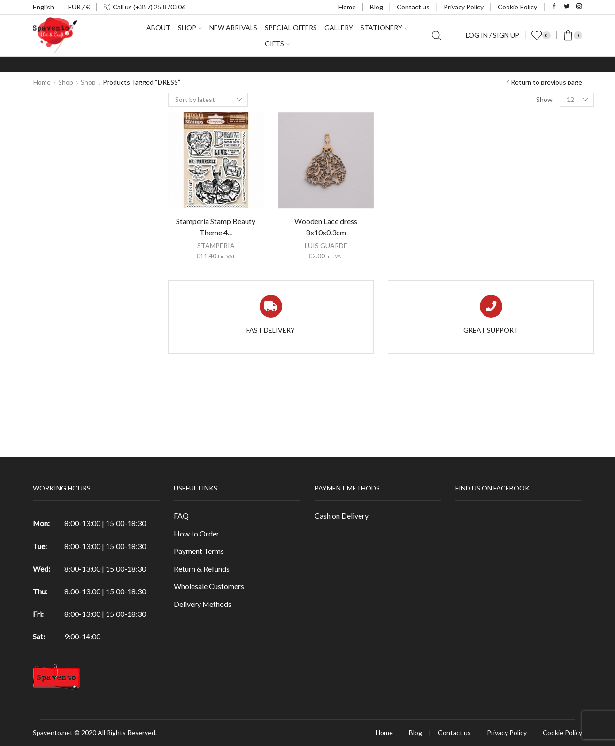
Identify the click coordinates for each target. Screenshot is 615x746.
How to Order (196, 533)
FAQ (181, 515)
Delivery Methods (202, 603)
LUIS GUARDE (326, 245)
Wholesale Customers (209, 586)
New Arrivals (233, 27)
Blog (376, 7)
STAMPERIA (216, 245)
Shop (190, 27)
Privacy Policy (464, 7)
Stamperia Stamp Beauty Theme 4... (215, 227)
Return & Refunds (202, 568)
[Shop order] (208, 100)
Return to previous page (546, 82)
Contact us (413, 7)
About (158, 27)
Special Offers (291, 27)
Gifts (277, 43)
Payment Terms (199, 550)
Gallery (338, 27)
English (43, 7)
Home (347, 7)
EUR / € (79, 7)
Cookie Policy (517, 7)
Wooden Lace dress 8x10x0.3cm (325, 227)
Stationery (384, 27)
